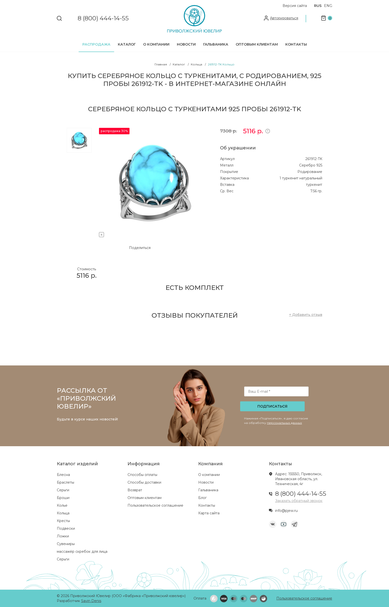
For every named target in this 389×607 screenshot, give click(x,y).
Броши (63, 498)
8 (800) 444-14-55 (103, 18)
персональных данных (284, 423)
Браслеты (65, 482)
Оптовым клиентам (257, 44)
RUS (318, 5)
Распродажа (96, 44)
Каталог (127, 44)
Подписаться (272, 406)
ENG (328, 5)
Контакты (296, 44)
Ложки (63, 536)
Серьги (63, 490)
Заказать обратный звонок (299, 500)
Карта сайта (209, 513)
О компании (156, 44)
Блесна (63, 474)
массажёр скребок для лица (82, 551)
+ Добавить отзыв (305, 314)
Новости (186, 44)
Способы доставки (144, 482)
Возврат (135, 490)
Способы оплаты (142, 474)
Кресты (63, 521)
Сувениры (66, 544)
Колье (62, 505)
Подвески (66, 528)
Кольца (63, 513)
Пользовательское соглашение (155, 505)
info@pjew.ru (286, 510)
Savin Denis (91, 601)
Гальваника (215, 44)
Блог (202, 498)
